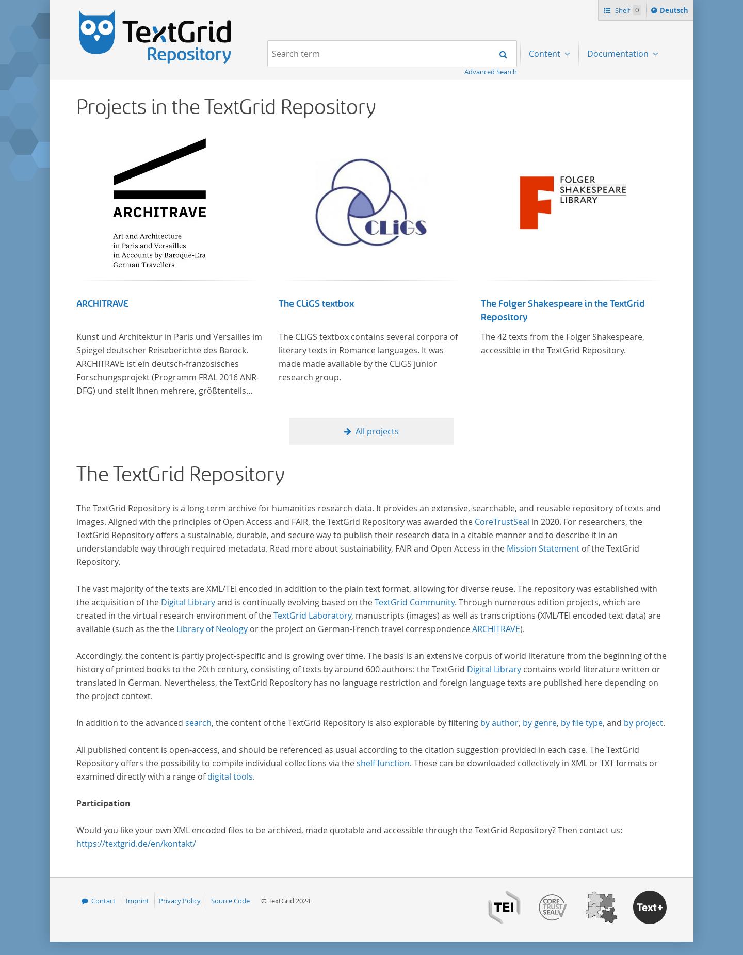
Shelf (627, 10)
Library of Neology (212, 629)
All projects (377, 431)
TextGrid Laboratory (312, 615)
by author (499, 723)
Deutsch (675, 12)
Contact (103, 900)
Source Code (230, 900)
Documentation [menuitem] (619, 53)
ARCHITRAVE (102, 304)
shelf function (383, 763)
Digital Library (188, 602)
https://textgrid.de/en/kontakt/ (136, 843)
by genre (540, 723)
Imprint (137, 900)
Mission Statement (543, 548)
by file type (582, 723)
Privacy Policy (180, 900)
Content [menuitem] (545, 53)
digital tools (230, 776)
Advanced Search (490, 71)
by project (643, 723)
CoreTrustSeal (502, 521)
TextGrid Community (415, 602)
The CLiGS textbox (316, 304)
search (198, 723)
